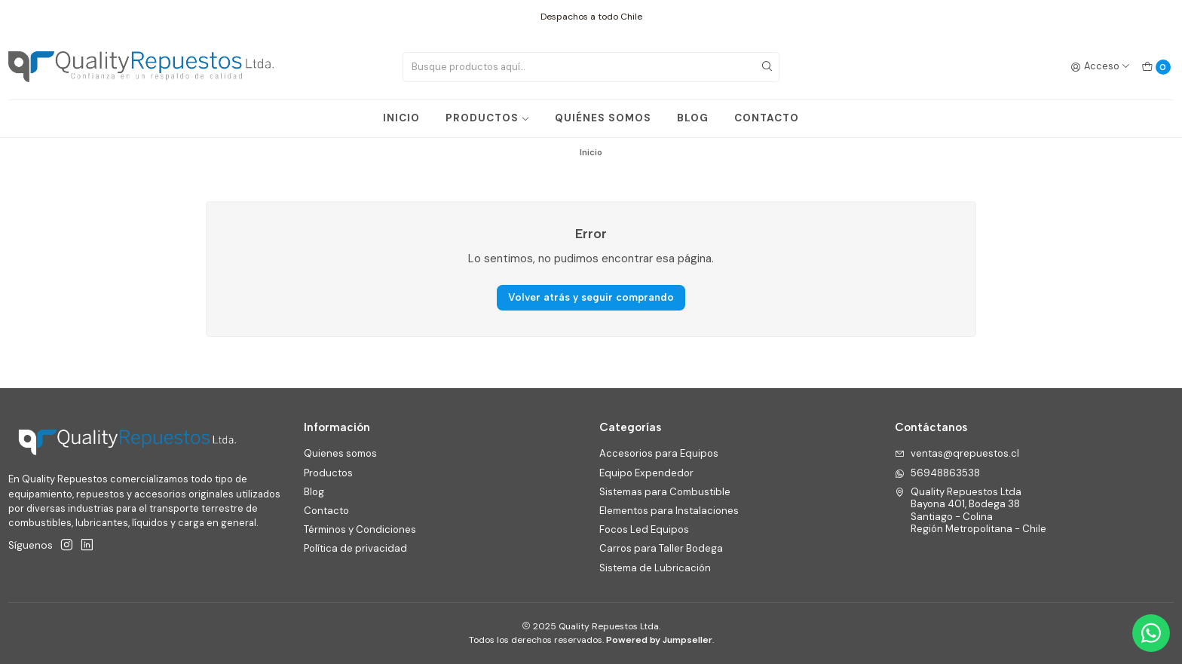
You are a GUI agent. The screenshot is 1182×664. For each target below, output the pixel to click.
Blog (314, 491)
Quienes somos (340, 453)
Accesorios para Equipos (658, 453)
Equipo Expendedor (646, 473)
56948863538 (937, 473)
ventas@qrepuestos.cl (957, 453)
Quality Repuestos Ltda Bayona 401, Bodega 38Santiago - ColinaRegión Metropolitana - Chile (970, 510)
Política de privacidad (355, 548)
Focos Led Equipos (644, 529)
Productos (328, 473)
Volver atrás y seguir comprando (591, 297)
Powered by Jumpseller (659, 640)
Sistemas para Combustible (664, 491)
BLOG (693, 118)
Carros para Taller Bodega (661, 548)
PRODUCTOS (488, 118)
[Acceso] (1100, 67)
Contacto (326, 510)
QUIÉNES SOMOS (603, 118)
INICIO (401, 118)
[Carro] (1156, 66)
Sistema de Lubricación (655, 567)
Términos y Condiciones (360, 529)
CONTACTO (766, 118)
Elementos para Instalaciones (669, 510)
